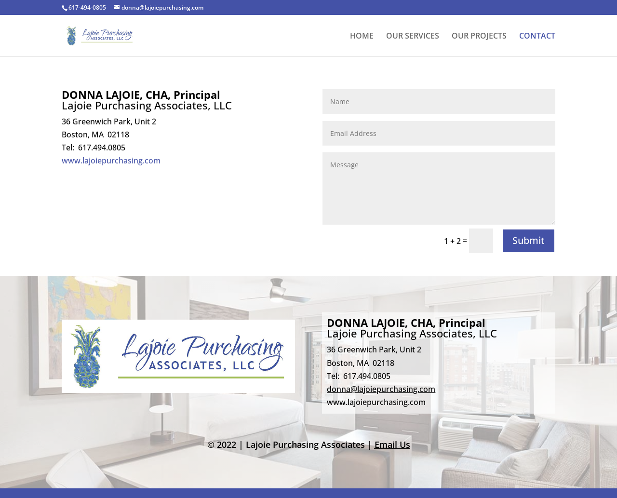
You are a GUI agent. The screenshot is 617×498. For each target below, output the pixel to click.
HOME (362, 36)
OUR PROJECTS (479, 36)
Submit (528, 240)
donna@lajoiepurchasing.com (381, 389)
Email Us (392, 444)
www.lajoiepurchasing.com (111, 160)
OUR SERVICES (412, 36)
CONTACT (537, 36)
